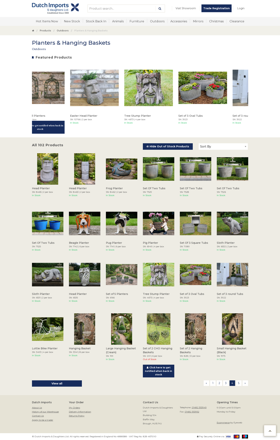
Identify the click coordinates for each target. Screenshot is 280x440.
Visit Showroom (186, 8)
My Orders (74, 407)
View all (57, 383)
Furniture (137, 21)
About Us (37, 407)
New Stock (72, 21)
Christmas (216, 21)
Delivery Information (80, 411)
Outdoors (157, 21)
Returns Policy (76, 415)
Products (45, 30)
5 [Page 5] (238, 383)
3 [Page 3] (226, 383)
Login (241, 8)
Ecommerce (223, 422)
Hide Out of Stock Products (167, 146)
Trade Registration (216, 8)
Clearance (237, 21)
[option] (47, 99)
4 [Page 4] (232, 383)
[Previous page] (206, 383)
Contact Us (38, 415)
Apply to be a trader (42, 420)
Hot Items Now (47, 21)
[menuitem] (186, 8)
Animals (118, 21)
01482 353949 (199, 407)
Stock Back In (96, 21)
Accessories (178, 21)
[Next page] (245, 383)
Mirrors (198, 21)
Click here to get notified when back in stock (47, 127)
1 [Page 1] (212, 383)
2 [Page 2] (219, 383)
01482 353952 (192, 411)
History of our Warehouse (45, 411)
